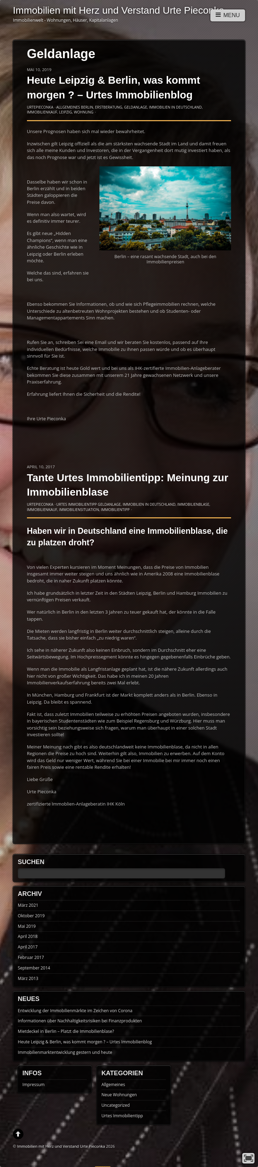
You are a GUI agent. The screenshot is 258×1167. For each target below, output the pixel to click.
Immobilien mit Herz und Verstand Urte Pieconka (61, 1146)
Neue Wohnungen (119, 1095)
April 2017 (27, 947)
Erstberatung (109, 107)
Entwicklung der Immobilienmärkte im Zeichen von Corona (75, 1011)
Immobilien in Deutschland (175, 107)
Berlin (87, 107)
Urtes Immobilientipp (76, 504)
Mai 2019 (27, 926)
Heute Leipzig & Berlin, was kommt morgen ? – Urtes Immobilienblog (85, 1042)
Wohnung (83, 112)
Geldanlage (135, 107)
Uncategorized (116, 1105)
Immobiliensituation (79, 509)
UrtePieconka (40, 107)
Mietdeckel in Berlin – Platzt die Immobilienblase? (66, 1031)
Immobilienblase (193, 504)
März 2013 (28, 978)
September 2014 (34, 968)
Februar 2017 (31, 957)
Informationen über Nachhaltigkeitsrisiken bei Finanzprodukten (80, 1021)
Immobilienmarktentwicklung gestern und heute (65, 1052)
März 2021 (28, 905)
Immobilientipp (115, 509)
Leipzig (65, 112)
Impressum (33, 1084)
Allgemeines (68, 107)
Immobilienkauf (42, 112)
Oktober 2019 (31, 916)
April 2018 (27, 936)
